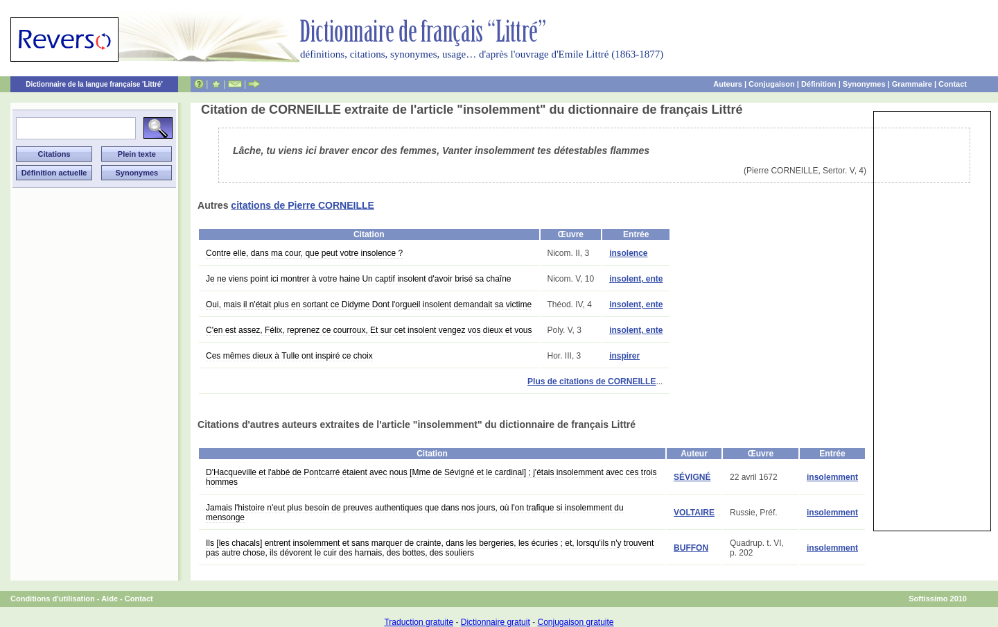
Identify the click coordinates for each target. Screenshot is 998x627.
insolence (628, 253)
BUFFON (691, 548)
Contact (952, 84)
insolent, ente (636, 279)
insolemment (832, 477)
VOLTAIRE (694, 512)
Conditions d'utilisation (52, 598)
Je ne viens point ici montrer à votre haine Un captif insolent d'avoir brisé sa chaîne (358, 279)
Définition (819, 84)
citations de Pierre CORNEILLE (302, 205)
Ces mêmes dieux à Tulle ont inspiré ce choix (289, 356)
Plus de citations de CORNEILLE (591, 381)
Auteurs (727, 84)
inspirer (624, 356)
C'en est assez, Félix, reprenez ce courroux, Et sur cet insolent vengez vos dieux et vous (369, 330)
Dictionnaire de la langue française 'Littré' (94, 84)
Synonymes (864, 84)
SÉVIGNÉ (692, 477)
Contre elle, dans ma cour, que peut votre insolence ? (304, 253)
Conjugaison (771, 84)
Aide (109, 598)
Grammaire (912, 84)
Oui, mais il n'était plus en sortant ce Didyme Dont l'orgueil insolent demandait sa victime (369, 304)
